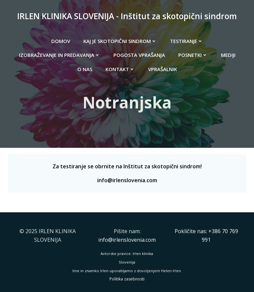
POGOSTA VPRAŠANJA (139, 55)
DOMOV (60, 41)
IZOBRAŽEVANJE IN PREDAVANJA (59, 55)
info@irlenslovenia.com (127, 180)
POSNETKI (193, 55)
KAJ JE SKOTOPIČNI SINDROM (120, 41)
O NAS (84, 69)
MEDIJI (228, 55)
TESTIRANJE (186, 41)
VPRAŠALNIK (162, 69)
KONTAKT (120, 69)
